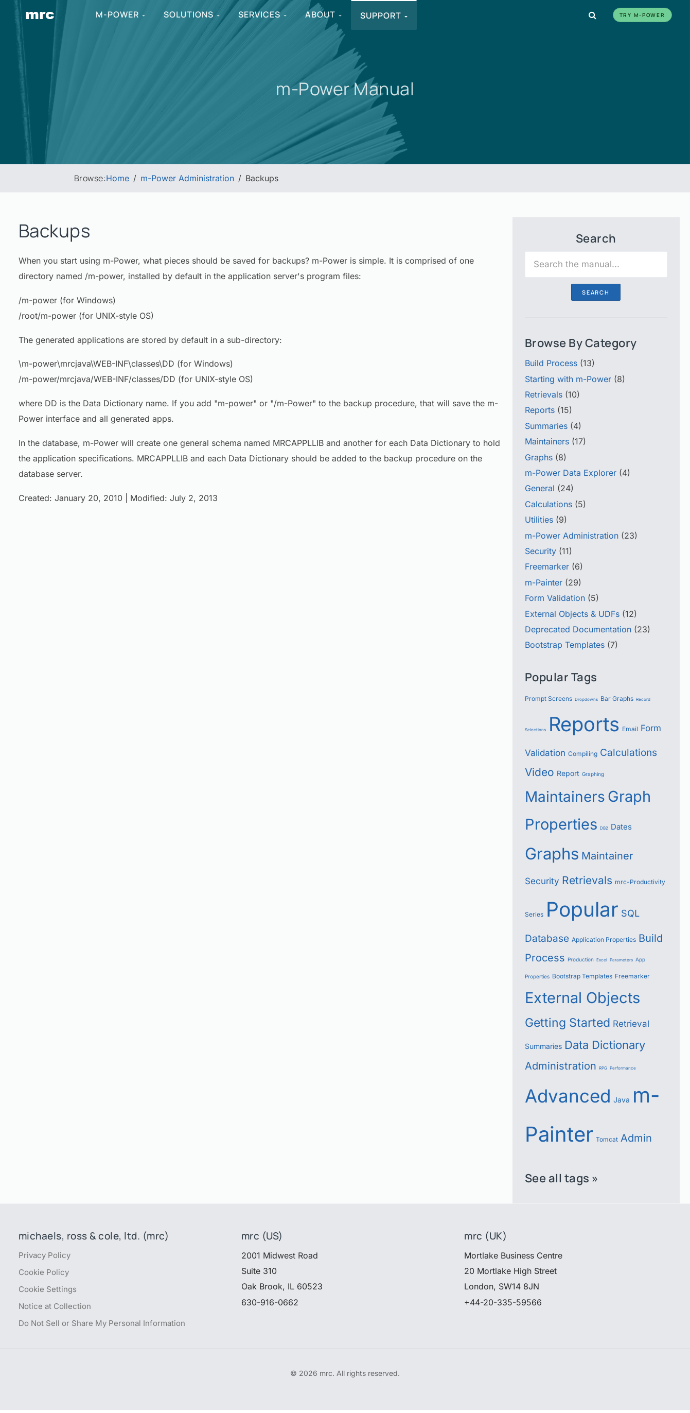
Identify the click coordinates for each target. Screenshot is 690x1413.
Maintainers (547, 441)
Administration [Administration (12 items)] (560, 1065)
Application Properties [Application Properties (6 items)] (604, 939)
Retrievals (543, 394)
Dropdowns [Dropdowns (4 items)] (586, 699)
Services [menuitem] (263, 14)
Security (540, 551)
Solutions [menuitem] (192, 14)
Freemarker (547, 566)
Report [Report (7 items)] (568, 773)
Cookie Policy (46, 1273)
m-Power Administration (571, 535)
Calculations (548, 504)
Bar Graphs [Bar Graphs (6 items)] (616, 698)
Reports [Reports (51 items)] (584, 724)
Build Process (551, 363)
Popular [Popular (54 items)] (582, 909)
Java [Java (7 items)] (621, 1100)
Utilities (539, 519)
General (540, 488)
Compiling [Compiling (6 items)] (582, 753)
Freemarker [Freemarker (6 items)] (632, 976)
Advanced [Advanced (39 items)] (568, 1096)
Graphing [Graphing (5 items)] (593, 774)
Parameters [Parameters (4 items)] (621, 959)
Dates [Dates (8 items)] (621, 827)
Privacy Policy (46, 1255)
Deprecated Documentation (578, 629)
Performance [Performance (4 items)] (623, 1068)
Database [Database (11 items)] (547, 938)
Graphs (539, 457)
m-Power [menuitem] (121, 14)
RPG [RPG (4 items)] (603, 1068)
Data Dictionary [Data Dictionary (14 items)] (604, 1045)
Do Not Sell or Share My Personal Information (107, 1326)
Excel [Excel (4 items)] (601, 959)
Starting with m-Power (568, 379)
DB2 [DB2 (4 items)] (604, 828)
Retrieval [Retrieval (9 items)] (631, 1024)
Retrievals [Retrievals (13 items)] (587, 880)
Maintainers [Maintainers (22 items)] (565, 796)
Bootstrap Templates (565, 645)
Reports (540, 410)
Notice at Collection (57, 1308)
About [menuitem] (324, 14)
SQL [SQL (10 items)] (630, 913)
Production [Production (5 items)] (581, 959)
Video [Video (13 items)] (539, 772)
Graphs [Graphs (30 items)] (552, 854)
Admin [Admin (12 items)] (636, 1137)
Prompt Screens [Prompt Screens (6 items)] (548, 698)
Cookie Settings (49, 1290)
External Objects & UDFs (572, 614)
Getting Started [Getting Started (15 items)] (567, 1022)
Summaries (546, 426)
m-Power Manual (345, 88)
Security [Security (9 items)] (542, 881)
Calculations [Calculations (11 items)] (628, 752)
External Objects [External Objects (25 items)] (582, 998)
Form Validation (555, 598)
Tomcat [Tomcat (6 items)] (607, 1139)
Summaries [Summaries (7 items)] (543, 1046)
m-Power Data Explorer (570, 473)
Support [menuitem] (384, 15)
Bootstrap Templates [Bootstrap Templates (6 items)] (582, 976)
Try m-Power (642, 15)
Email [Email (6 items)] (630, 729)
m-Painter (543, 582)
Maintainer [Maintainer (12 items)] (607, 855)
